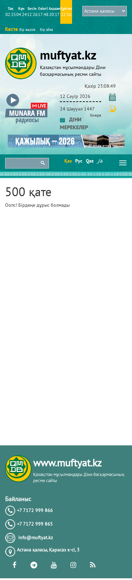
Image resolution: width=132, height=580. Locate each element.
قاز (100, 161)
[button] (26, 95)
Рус (78, 161)
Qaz (89, 161)
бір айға (46, 29)
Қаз (67, 161)
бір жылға (27, 29)
